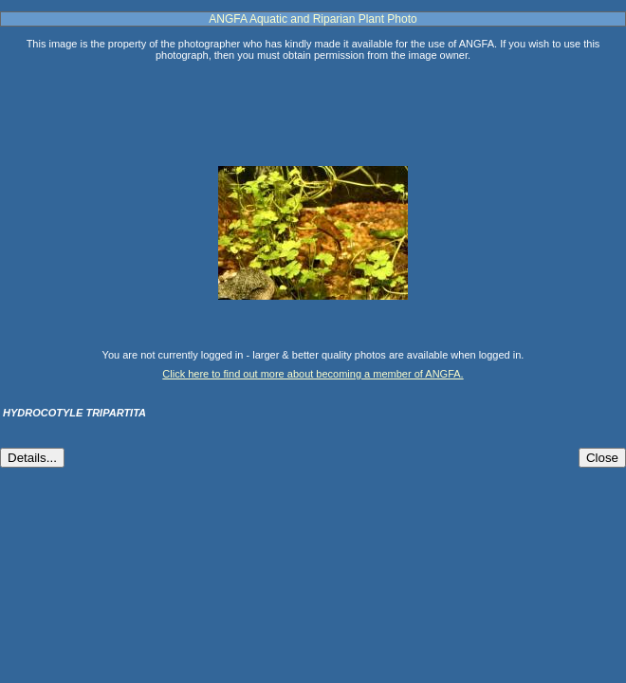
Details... (32, 458)
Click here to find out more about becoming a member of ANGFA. (312, 373)
